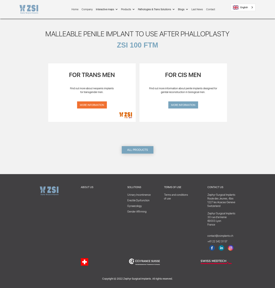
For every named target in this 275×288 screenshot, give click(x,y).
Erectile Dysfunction (138, 200)
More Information (92, 104)
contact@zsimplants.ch (218, 235)
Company (87, 9)
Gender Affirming (137, 211)
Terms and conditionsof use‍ (176, 196)
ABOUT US (87, 187)
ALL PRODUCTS (137, 150)
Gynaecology (134, 205)
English (240, 7)
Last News (197, 9)
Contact (210, 9)
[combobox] (243, 7)
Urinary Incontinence (139, 194)
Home (74, 9)
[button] (107, 9)
